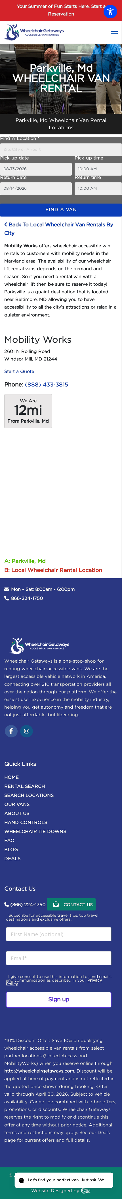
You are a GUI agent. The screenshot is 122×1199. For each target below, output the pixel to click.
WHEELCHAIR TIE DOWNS (35, 832)
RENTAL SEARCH (24, 787)
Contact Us (71, 904)
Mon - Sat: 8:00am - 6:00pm (43, 590)
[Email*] (59, 958)
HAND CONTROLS (25, 823)
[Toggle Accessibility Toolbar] (110, 11)
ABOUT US (16, 814)
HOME (11, 778)
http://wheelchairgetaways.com (39, 1071)
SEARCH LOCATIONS (29, 796)
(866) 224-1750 (27, 905)
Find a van (61, 210)
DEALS (12, 859)
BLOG (11, 850)
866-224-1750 (27, 599)
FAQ (9, 841)
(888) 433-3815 (46, 384)
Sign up (58, 999)
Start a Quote (19, 372)
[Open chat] (63, 1180)
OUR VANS (17, 805)
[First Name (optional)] (59, 934)
